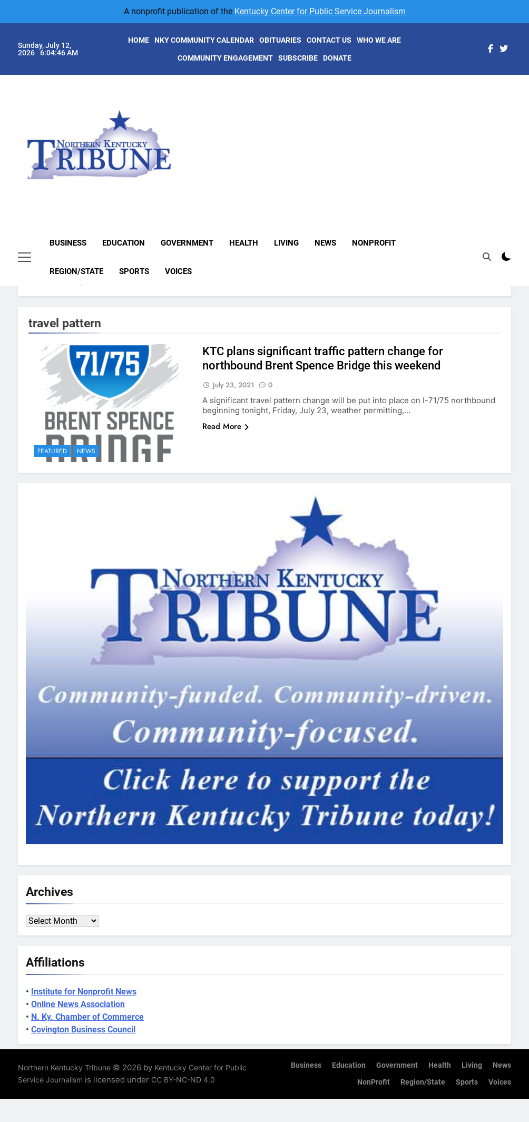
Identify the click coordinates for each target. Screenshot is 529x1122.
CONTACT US (329, 40)
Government (187, 243)
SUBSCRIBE (298, 58)
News (325, 243)
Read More (225, 426)
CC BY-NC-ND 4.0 (183, 1079)
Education (123, 243)
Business (68, 243)
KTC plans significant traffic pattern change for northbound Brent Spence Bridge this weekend (322, 358)
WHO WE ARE (379, 40)
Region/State (76, 271)
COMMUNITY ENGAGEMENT (225, 58)
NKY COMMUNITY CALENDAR (204, 40)
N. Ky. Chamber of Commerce (87, 1017)
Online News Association (78, 1004)
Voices (178, 271)
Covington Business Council (83, 1030)
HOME (138, 40)
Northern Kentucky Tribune (64, 1067)
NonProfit (374, 243)
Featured (52, 451)
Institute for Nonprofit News (83, 992)
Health (243, 243)
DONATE (337, 58)
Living (286, 243)
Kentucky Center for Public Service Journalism (320, 11)
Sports (134, 271)
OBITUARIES (280, 40)
